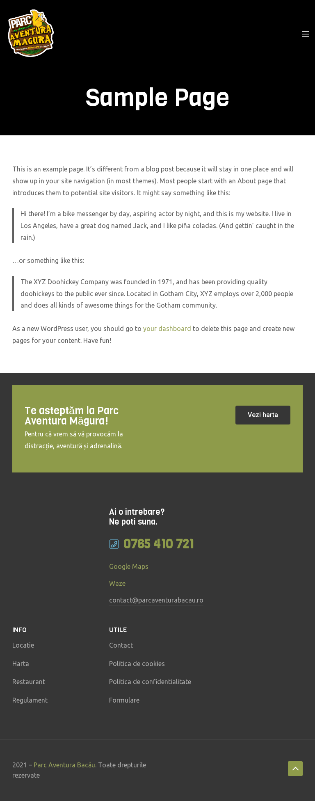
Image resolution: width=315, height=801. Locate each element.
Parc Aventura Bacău (64, 765)
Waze (117, 583)
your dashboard (167, 328)
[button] (262, 415)
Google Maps (128, 566)
